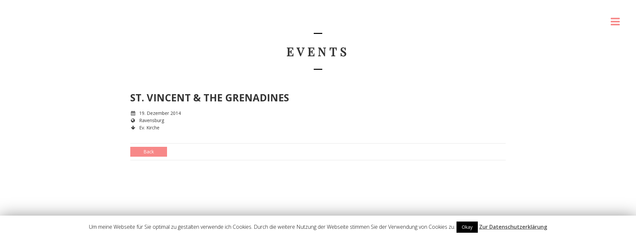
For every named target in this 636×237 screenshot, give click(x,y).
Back (148, 151)
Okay (467, 227)
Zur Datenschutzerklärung (513, 227)
